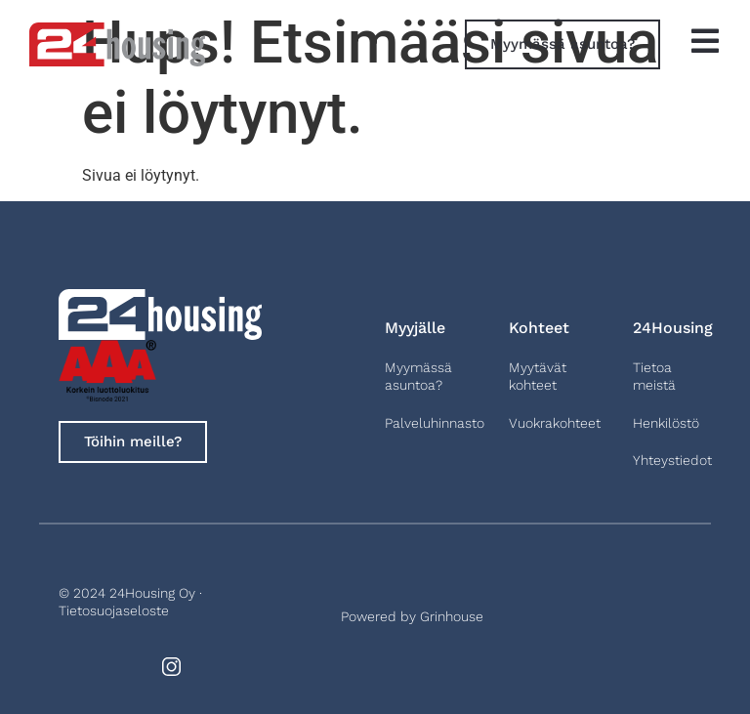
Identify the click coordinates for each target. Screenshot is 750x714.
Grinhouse (451, 616)
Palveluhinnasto (434, 423)
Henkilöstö (666, 423)
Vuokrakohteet (555, 423)
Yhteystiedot (672, 460)
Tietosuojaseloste (114, 610)
